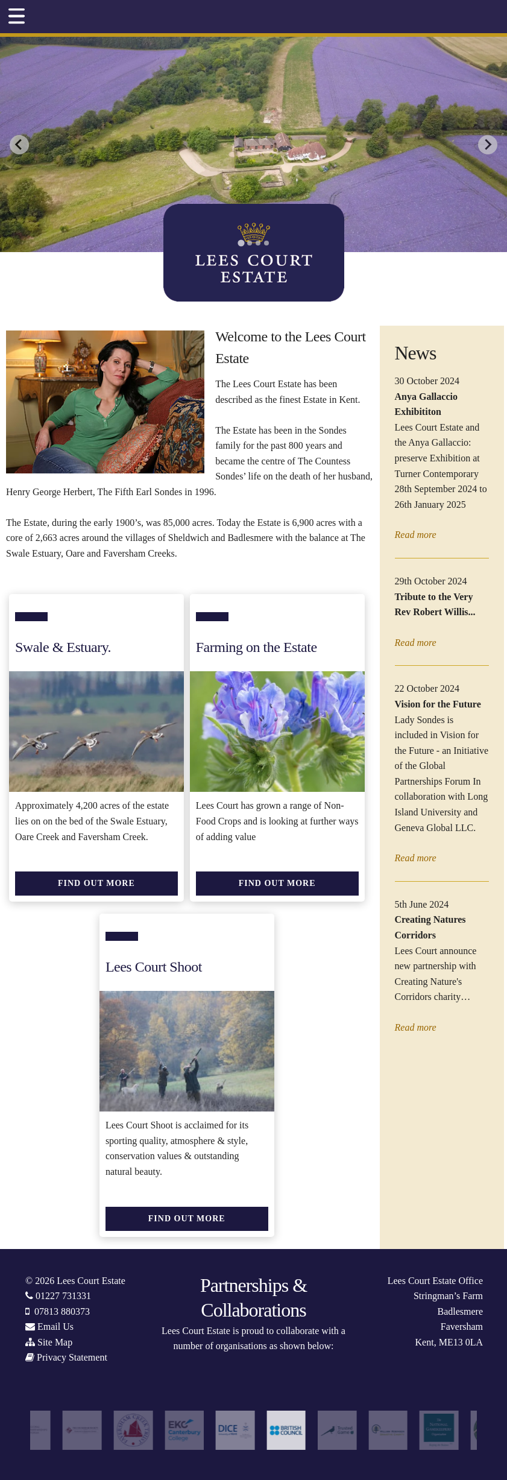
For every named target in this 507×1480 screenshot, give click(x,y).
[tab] (241, 243)
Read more (415, 535)
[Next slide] (487, 144)
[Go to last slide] (19, 144)
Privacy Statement (72, 1357)
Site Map (54, 1342)
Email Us (55, 1326)
